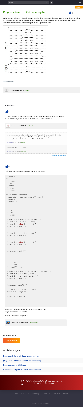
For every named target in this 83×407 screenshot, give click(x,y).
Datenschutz (56, 394)
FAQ (28, 394)
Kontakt (65, 394)
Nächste (79, 7)
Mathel (27, 90)
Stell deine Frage (11, 340)
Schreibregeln (37, 394)
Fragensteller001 (33, 322)
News (16, 394)
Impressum (47, 394)
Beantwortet (14, 126)
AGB (22, 394)
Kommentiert (10, 142)
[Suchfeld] (28, 2)
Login (51, 2)
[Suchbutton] (47, 2)
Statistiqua (32, 126)
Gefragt (12, 90)
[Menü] (80, 3)
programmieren (9, 81)
